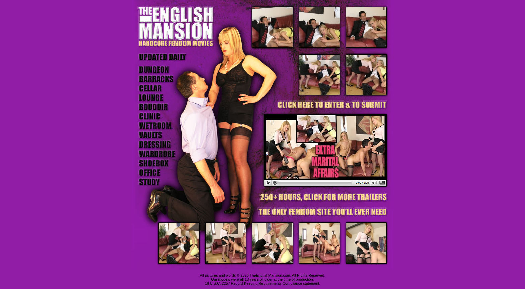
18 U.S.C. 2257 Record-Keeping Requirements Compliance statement (262, 283)
